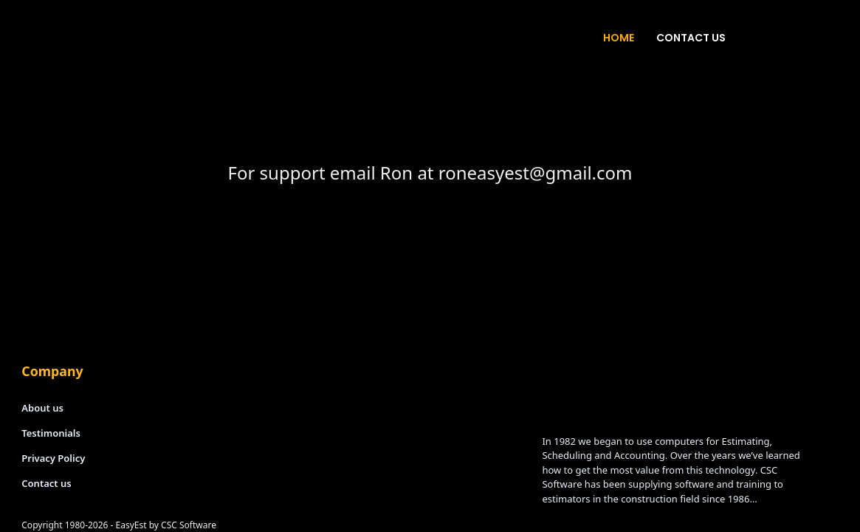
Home (618, 37)
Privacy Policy (53, 458)
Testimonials (50, 433)
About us (42, 408)
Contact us (46, 483)
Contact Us (691, 37)
